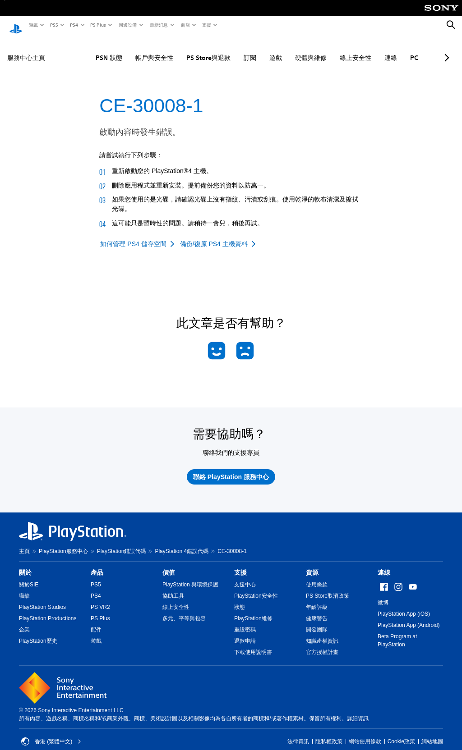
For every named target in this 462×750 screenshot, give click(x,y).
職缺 (24, 587)
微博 (383, 594)
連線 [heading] (384, 563)
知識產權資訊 (322, 632)
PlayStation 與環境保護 (190, 576)
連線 (363, 49)
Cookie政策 (401, 733)
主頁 (24, 543)
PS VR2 (100, 598)
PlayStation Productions (47, 610)
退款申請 (245, 632)
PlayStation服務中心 (63, 543)
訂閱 (223, 49)
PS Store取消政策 (327, 587)
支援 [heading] (240, 563)
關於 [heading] (25, 563)
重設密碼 (245, 621)
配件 (96, 621)
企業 (24, 621)
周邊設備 (127, 25)
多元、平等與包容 (184, 610)
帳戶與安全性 (127, 49)
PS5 (53, 25)
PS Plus (98, 25)
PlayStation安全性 (256, 587)
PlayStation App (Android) (408, 616)
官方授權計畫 (322, 643)
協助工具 (173, 587)
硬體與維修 (284, 49)
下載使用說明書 (253, 643)
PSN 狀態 (82, 49)
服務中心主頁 (26, 49)
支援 (206, 25)
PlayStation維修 (253, 610)
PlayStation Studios (42, 598)
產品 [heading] (97, 563)
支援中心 (245, 576)
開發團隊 (317, 621)
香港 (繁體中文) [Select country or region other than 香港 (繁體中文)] (51, 733)
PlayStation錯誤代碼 (121, 543)
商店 (184, 25)
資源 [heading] (312, 563)
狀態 (239, 598)
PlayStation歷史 (38, 632)
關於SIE (28, 576)
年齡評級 (317, 598)
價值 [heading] (168, 563)
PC (387, 49)
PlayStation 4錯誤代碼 (181, 543)
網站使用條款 (365, 733)
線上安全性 (328, 49)
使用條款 (317, 576)
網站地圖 (432, 733)
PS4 (73, 25)
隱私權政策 (328, 733)
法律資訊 (298, 733)
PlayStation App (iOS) (404, 605)
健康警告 (317, 610)
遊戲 (32, 25)
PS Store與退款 (181, 49)
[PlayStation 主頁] (15, 25)
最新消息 (158, 25)
